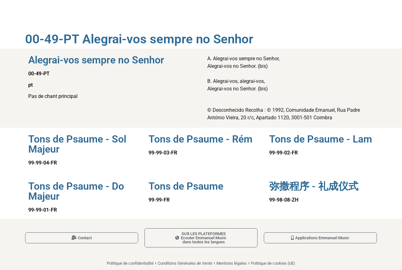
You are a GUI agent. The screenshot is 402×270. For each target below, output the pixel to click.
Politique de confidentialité (130, 263)
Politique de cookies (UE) (273, 263)
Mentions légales (231, 263)
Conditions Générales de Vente (185, 263)
